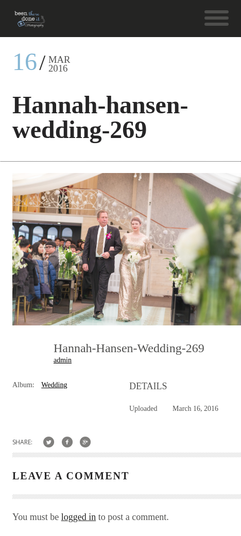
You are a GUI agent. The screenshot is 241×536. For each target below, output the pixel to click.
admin (63, 360)
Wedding (54, 385)
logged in (78, 517)
